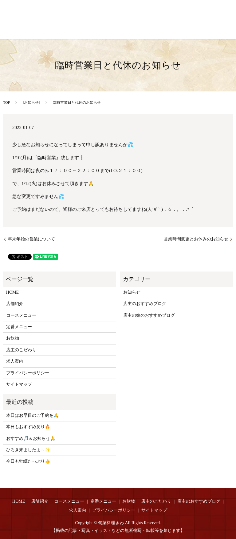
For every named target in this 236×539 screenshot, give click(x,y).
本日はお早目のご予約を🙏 (32, 415)
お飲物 (12, 338)
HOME (12, 292)
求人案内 (14, 361)
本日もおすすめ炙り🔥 (28, 426)
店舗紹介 (14, 303)
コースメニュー (21, 315)
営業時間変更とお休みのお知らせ (196, 239)
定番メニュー (19, 326)
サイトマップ (19, 384)
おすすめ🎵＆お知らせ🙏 (30, 438)
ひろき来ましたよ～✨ (28, 450)
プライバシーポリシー (27, 373)
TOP (6, 102)
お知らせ (31, 102)
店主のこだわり (21, 350)
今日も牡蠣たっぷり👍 (28, 461)
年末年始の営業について (31, 239)
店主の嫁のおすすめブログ (149, 315)
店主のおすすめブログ (144, 303)
